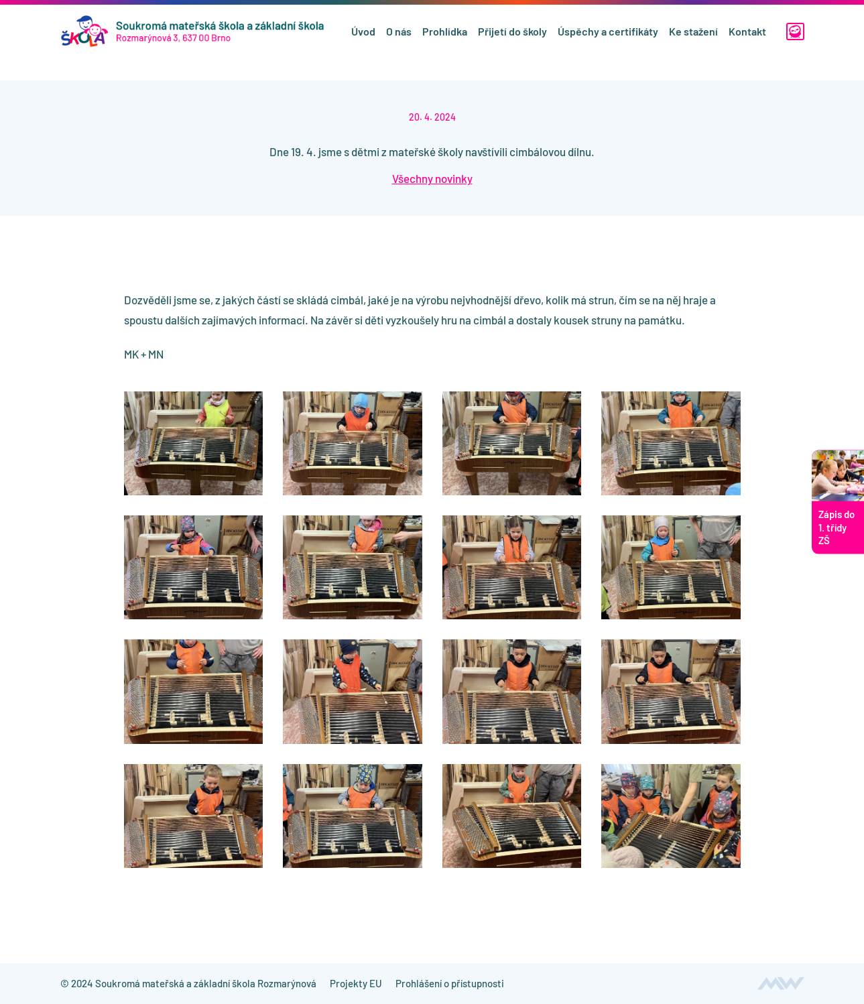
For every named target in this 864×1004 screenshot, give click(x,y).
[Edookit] (794, 43)
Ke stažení (691, 42)
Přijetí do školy (510, 42)
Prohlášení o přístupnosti (449, 983)
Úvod (361, 42)
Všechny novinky (432, 178)
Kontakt (745, 42)
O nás (397, 42)
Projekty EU (356, 983)
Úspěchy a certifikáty (606, 42)
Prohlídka (442, 42)
